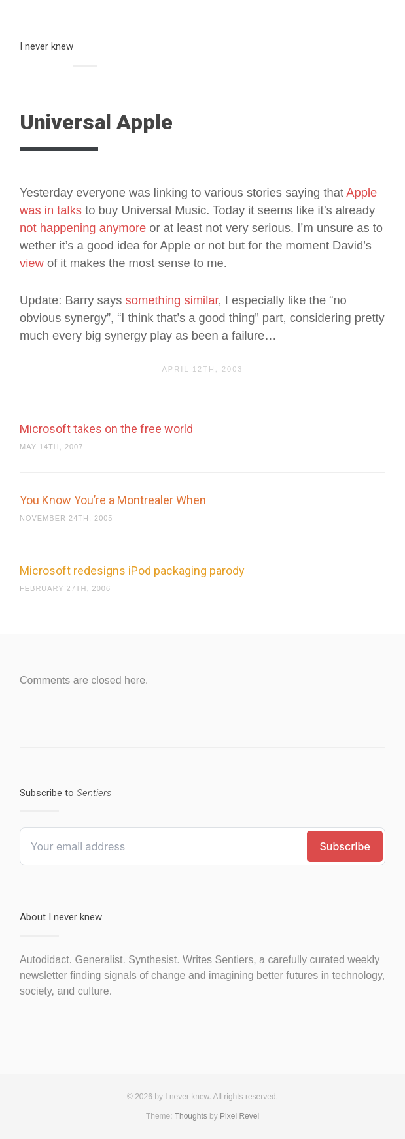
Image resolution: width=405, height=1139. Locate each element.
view (32, 263)
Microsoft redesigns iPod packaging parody (132, 570)
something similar (172, 300)
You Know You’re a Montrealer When (113, 500)
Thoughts (191, 1116)
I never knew (46, 46)
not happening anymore (83, 227)
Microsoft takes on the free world (106, 429)
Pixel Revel (239, 1116)
